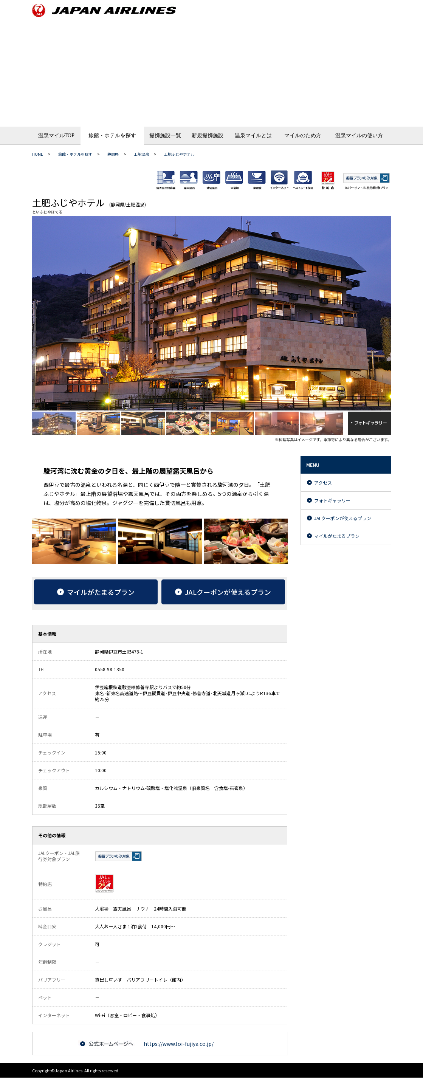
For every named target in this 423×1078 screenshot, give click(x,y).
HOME (37, 154)
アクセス (323, 482)
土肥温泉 (141, 154)
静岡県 (113, 154)
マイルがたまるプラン (336, 536)
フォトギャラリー (332, 500)
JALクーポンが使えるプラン (342, 518)
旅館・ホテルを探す (112, 135)
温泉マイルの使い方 (359, 135)
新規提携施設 (207, 135)
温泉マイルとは (253, 135)
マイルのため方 (302, 135)
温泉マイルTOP (56, 135)
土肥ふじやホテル (179, 154)
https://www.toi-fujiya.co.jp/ (179, 1043)
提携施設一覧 (165, 135)
